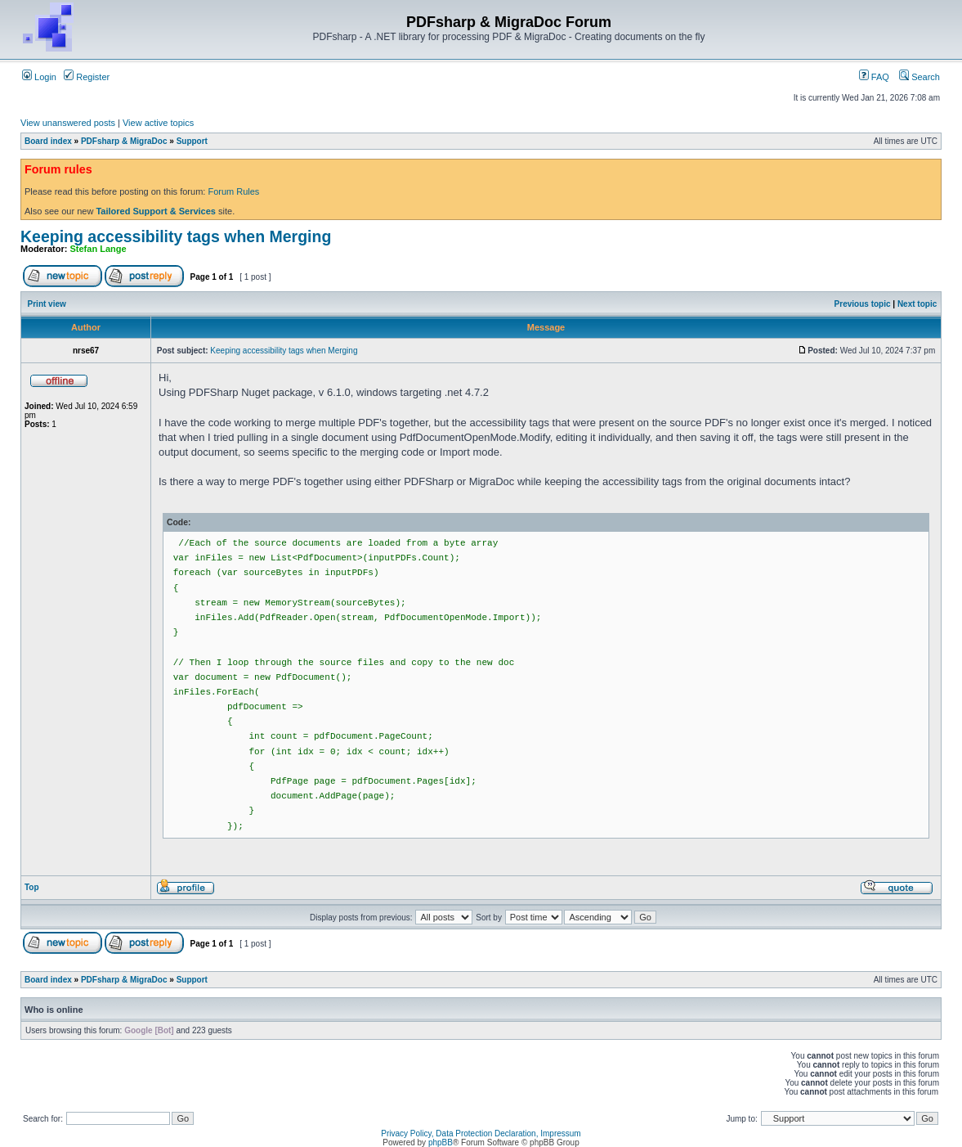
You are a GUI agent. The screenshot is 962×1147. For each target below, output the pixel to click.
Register (87, 77)
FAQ (874, 77)
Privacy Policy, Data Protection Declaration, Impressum (480, 1133)
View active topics (158, 123)
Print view (47, 303)
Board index (48, 141)
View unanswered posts (67, 123)
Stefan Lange (98, 249)
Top (32, 887)
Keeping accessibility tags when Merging (175, 236)
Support (192, 141)
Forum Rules (233, 191)
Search (919, 77)
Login (39, 77)
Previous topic (862, 303)
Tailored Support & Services (156, 211)
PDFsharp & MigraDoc (124, 141)
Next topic (917, 303)
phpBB (440, 1142)
